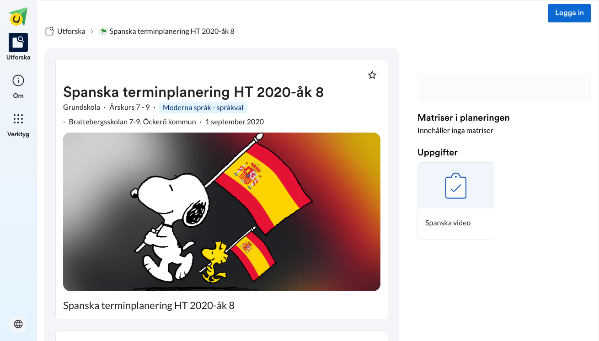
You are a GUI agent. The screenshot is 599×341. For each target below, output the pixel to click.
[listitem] (18, 47)
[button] (455, 201)
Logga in (569, 13)
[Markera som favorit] (372, 75)
